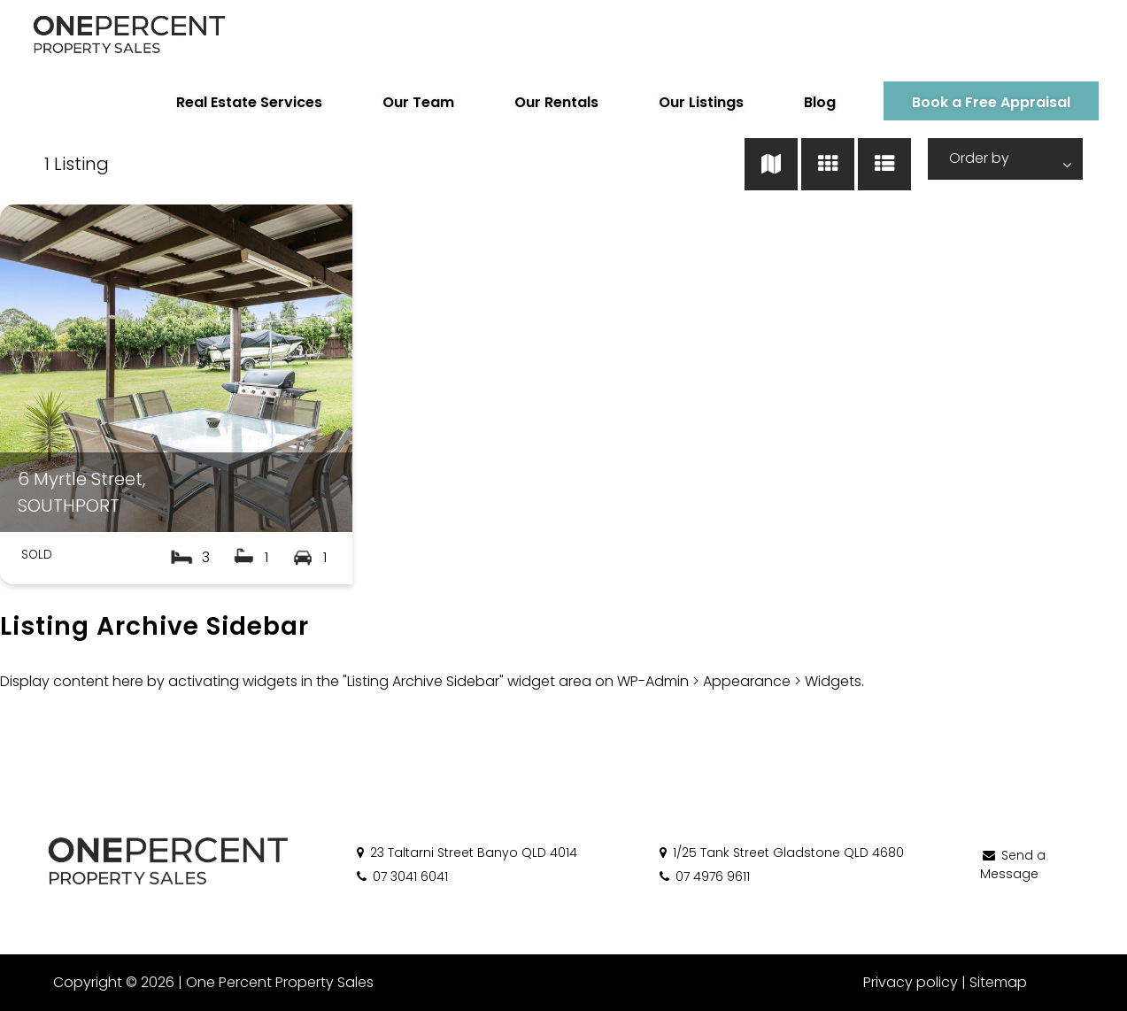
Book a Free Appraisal (991, 102)
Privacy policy (910, 982)
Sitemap (998, 982)
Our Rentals (556, 102)
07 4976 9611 (703, 876)
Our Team (418, 102)
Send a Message (1013, 864)
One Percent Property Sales (280, 982)
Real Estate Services (249, 102)
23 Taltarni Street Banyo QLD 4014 (465, 852)
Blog (820, 102)
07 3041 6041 (401, 876)
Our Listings (701, 102)
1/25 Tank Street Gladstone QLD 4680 (780, 852)
